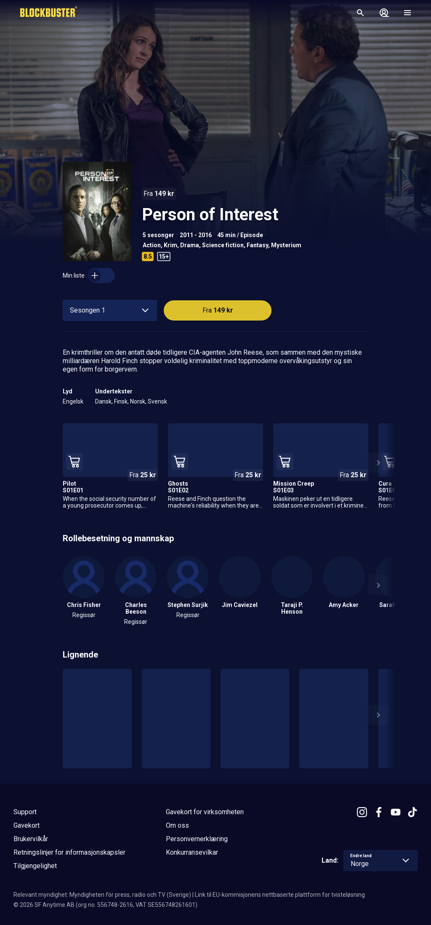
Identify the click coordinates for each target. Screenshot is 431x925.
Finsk (121, 401)
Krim (170, 245)
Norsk (137, 401)
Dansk (103, 401)
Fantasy (257, 245)
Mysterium (286, 245)
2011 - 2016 (196, 235)
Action (152, 245)
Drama (189, 245)
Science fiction (223, 245)
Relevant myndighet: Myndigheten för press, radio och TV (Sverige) (102, 894)
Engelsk (73, 401)
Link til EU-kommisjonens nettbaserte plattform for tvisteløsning (280, 894)
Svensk (157, 401)
